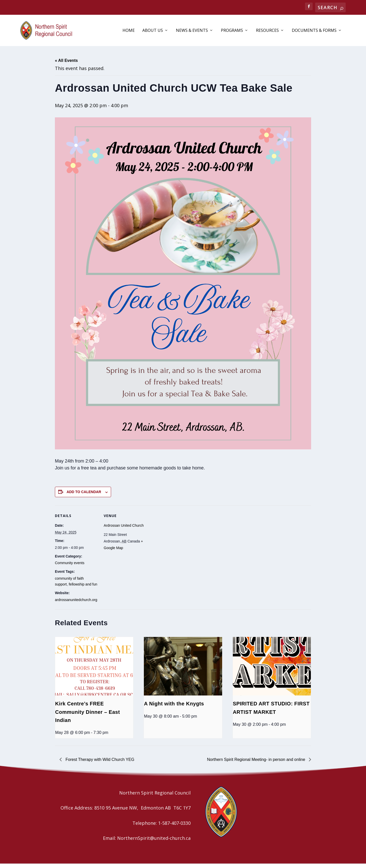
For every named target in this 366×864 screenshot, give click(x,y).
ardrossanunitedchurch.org (76, 600)
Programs (232, 31)
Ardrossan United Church (124, 526)
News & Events (192, 31)
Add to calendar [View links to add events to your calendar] (84, 492)
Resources (267, 31)
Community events (69, 563)
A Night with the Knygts (174, 704)
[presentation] (94, 666)
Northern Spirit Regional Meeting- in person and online (256, 760)
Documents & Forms (314, 31)
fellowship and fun (83, 585)
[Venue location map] (179, 541)
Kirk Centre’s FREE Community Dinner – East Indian (87, 712)
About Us (152, 31)
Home (129, 31)
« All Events (66, 61)
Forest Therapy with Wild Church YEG (99, 760)
